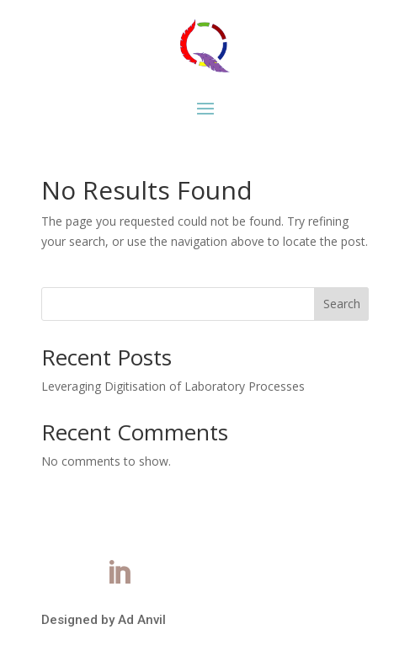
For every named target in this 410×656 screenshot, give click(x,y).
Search (341, 304)
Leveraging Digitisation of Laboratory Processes (173, 386)
